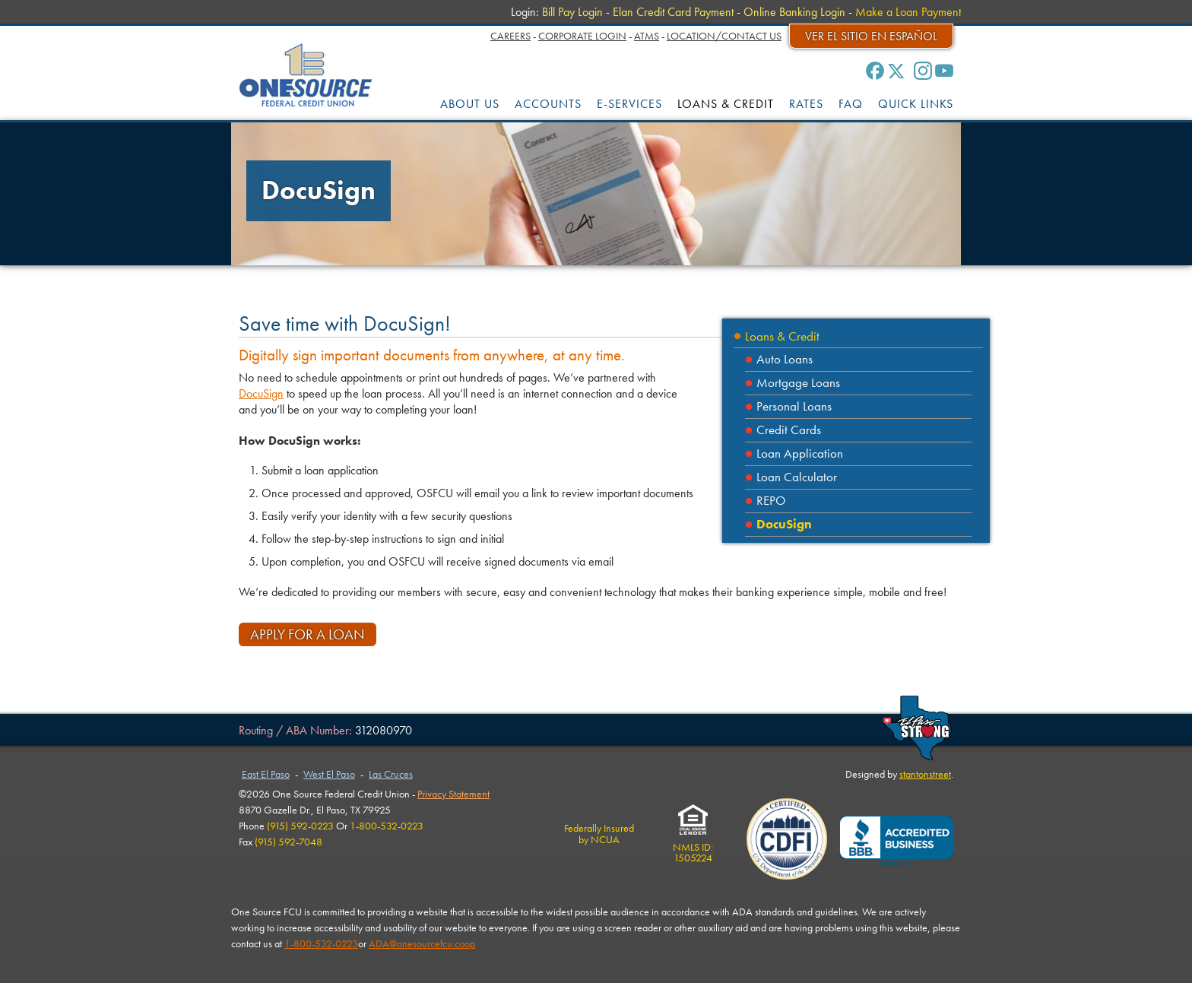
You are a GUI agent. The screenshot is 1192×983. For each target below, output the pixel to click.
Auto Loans (784, 359)
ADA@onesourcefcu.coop (422, 943)
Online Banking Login (794, 12)
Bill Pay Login (572, 12)
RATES (806, 104)
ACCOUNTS (548, 104)
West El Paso (329, 774)
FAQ (851, 104)
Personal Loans (794, 406)
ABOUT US (469, 104)
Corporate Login (582, 36)
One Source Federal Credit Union (306, 75)
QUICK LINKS (915, 104)
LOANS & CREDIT (725, 104)
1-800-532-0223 (321, 943)
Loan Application (799, 453)
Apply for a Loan (307, 634)
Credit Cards (788, 430)
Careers (510, 36)
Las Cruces (391, 774)
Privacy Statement (453, 794)
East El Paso (266, 774)
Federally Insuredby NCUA (599, 833)
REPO (771, 501)
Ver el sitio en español (871, 36)
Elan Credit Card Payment (673, 12)
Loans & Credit (782, 336)
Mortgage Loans (798, 383)
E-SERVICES (629, 104)
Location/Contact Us (724, 36)
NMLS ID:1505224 (693, 847)
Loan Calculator (796, 477)
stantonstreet (925, 774)
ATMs (646, 36)
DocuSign (784, 524)
